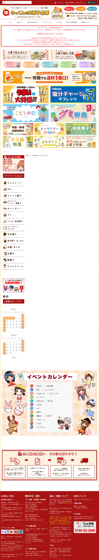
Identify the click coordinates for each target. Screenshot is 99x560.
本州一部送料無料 (71, 22)
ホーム (10, 22)
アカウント (60, 2)
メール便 (59, 22)
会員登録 (71, 2)
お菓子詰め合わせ (32, 22)
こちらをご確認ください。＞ (10, 556)
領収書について (86, 22)
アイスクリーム (47, 22)
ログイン (81, 2)
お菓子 (20, 22)
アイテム (91, 2)
